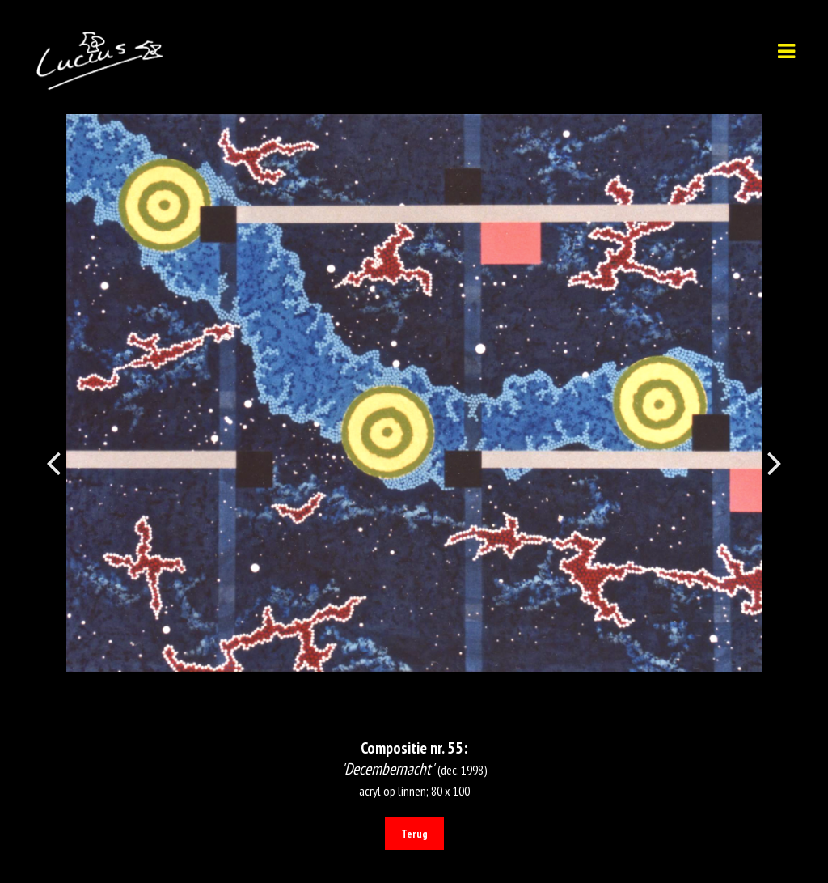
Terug (414, 833)
